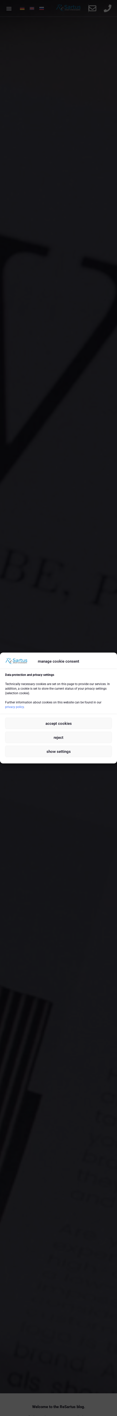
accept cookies (58, 723)
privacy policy (14, 707)
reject (58, 737)
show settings (58, 751)
